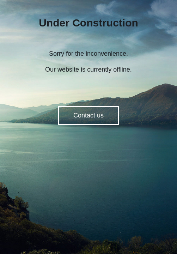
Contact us (88, 115)
